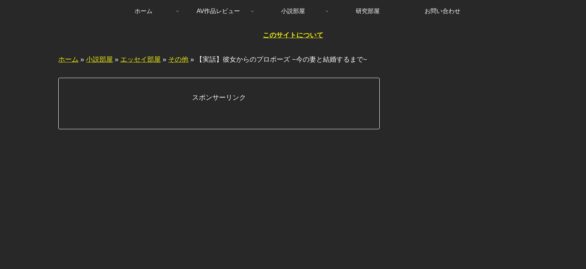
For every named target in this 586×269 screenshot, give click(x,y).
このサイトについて (293, 35)
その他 (178, 59)
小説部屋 (99, 59)
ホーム (68, 59)
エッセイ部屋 (140, 59)
